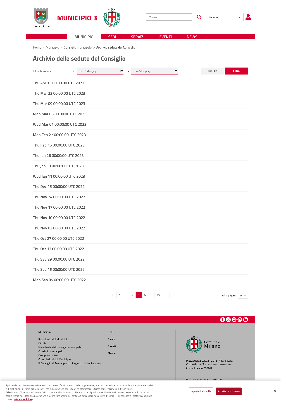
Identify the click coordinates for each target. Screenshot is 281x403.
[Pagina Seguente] (166, 295)
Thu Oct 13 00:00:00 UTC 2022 (58, 248)
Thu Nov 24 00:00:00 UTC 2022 (59, 197)
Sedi (112, 36)
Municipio (84, 36)
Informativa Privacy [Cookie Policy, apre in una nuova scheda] (23, 399)
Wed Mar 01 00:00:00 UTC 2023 (59, 124)
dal (73, 71)
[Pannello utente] (248, 17)
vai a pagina (229, 295)
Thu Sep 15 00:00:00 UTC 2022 (59, 269)
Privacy (190, 379)
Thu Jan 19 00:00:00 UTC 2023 (58, 166)
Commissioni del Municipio (54, 359)
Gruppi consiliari (48, 355)
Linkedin (245, 319)
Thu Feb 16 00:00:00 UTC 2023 (59, 145)
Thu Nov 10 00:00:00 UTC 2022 (59, 217)
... (126, 295)
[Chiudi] (275, 391)
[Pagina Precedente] (113, 295)
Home (37, 47)
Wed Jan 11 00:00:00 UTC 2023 (59, 176)
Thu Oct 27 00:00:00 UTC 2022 (58, 238)
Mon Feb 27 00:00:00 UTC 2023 (59, 134)
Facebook (222, 319)
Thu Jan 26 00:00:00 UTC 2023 (58, 155)
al (128, 71)
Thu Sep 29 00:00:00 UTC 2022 (59, 259)
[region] (140, 391)
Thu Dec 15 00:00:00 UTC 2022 (59, 186)
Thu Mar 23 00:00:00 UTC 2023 (59, 93)
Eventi (165, 36)
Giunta (42, 343)
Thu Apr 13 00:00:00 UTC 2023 (58, 83)
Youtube (234, 319)
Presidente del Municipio (53, 339)
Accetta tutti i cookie (229, 391)
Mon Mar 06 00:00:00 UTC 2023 (59, 114)
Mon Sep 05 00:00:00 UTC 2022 (59, 279)
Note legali (203, 379)
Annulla (212, 71)
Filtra (236, 71)
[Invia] (199, 17)
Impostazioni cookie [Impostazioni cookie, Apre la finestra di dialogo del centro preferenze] (201, 391)
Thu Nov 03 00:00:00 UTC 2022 (59, 228)
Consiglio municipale (78, 47)
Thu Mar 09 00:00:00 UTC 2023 (59, 103)
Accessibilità (218, 379)
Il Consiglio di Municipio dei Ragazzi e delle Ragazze (69, 363)
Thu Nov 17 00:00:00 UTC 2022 (59, 207)
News (192, 36)
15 (158, 295)
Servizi (137, 36)
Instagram (239, 319)
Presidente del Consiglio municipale (59, 347)
